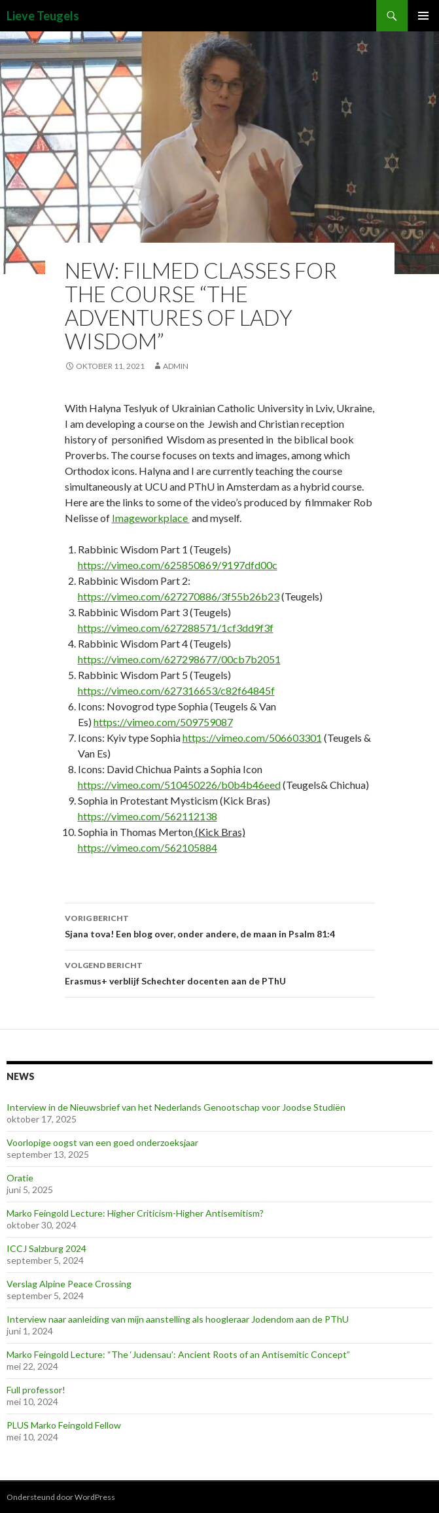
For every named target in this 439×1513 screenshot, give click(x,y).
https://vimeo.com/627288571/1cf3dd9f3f (175, 627)
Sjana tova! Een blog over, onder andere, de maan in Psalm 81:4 (220, 925)
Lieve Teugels (43, 16)
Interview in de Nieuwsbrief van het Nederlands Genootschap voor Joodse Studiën (176, 1107)
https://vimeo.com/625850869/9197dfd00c (177, 565)
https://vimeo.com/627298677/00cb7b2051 (179, 659)
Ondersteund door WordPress (61, 1497)
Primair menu (423, 15)
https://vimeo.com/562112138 (147, 816)
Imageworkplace (151, 518)
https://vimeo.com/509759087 (163, 722)
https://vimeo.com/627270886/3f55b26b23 (178, 596)
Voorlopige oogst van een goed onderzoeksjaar (102, 1142)
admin (175, 366)
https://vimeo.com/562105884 (147, 847)
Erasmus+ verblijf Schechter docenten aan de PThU (220, 972)
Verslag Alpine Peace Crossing (69, 1283)
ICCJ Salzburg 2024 (46, 1248)
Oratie (20, 1177)
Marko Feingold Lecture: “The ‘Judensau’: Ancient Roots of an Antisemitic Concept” (178, 1354)
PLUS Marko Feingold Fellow (64, 1425)
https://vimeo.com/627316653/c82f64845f (176, 690)
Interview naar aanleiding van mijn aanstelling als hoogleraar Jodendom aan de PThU (178, 1319)
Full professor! (36, 1389)
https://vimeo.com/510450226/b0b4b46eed (179, 784)
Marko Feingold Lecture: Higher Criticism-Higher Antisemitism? (135, 1213)
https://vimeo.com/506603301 (252, 737)
